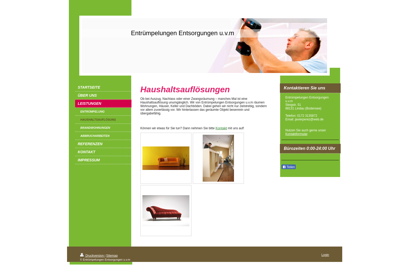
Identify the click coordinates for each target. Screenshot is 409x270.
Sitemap (112, 255)
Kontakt (221, 128)
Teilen (288, 167)
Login (325, 255)
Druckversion (92, 255)
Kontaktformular (296, 134)
